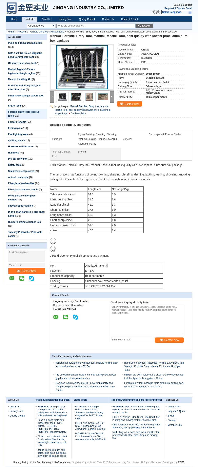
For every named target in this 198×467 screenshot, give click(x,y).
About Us (46, 19)
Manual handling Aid (19, 79)
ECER (181, 462)
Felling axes (15, 128)
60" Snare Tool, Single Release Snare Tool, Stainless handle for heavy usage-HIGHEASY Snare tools (89, 412)
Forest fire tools (17, 122)
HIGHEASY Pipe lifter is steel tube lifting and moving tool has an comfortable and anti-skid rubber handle (136, 409)
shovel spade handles (20, 205)
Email (189, 8)
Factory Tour (65, 19)
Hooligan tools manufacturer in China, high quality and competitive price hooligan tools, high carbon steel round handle (85, 387)
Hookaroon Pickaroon (20, 146)
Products (29, 19)
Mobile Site (175, 425)
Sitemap (172, 420)
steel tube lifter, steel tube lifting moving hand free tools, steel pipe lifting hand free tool (136, 426)
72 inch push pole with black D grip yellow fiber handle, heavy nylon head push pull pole (52, 441)
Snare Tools (15, 105)
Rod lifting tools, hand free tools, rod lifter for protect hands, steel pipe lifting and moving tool (135, 435)
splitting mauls (16, 140)
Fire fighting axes (18, 134)
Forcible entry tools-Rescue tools (47, 31)
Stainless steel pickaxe (21, 171)
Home (14, 19)
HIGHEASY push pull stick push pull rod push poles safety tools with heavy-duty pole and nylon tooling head (52, 411)
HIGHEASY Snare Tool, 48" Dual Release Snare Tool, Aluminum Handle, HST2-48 (90, 436)
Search (146, 25)
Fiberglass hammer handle (23, 189)
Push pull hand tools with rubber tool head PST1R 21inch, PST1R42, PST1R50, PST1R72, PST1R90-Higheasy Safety (52, 426)
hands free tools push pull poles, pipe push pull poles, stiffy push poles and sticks (52, 453)
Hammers (13, 152)
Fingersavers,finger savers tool (25, 95)
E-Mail (171, 415)
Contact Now (26, 271)
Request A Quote (174, 8)
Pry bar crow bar (17, 158)
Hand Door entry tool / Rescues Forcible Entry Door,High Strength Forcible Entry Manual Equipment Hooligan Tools (154, 366)
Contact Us (108, 19)
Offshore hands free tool (22, 63)
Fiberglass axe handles (21, 183)
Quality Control (87, 19)
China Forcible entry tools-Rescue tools (50, 462)
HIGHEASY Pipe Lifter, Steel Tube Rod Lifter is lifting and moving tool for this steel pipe (136, 418)
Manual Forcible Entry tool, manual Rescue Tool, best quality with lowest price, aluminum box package (82, 110)
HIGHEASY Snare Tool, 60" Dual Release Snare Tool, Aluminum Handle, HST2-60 (90, 426)
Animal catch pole (18, 177)
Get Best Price (78, 113)
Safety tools (15, 165)
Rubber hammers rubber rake (24, 222)
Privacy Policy (20, 462)
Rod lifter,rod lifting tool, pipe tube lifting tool (136, 399)
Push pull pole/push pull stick (25, 43)
